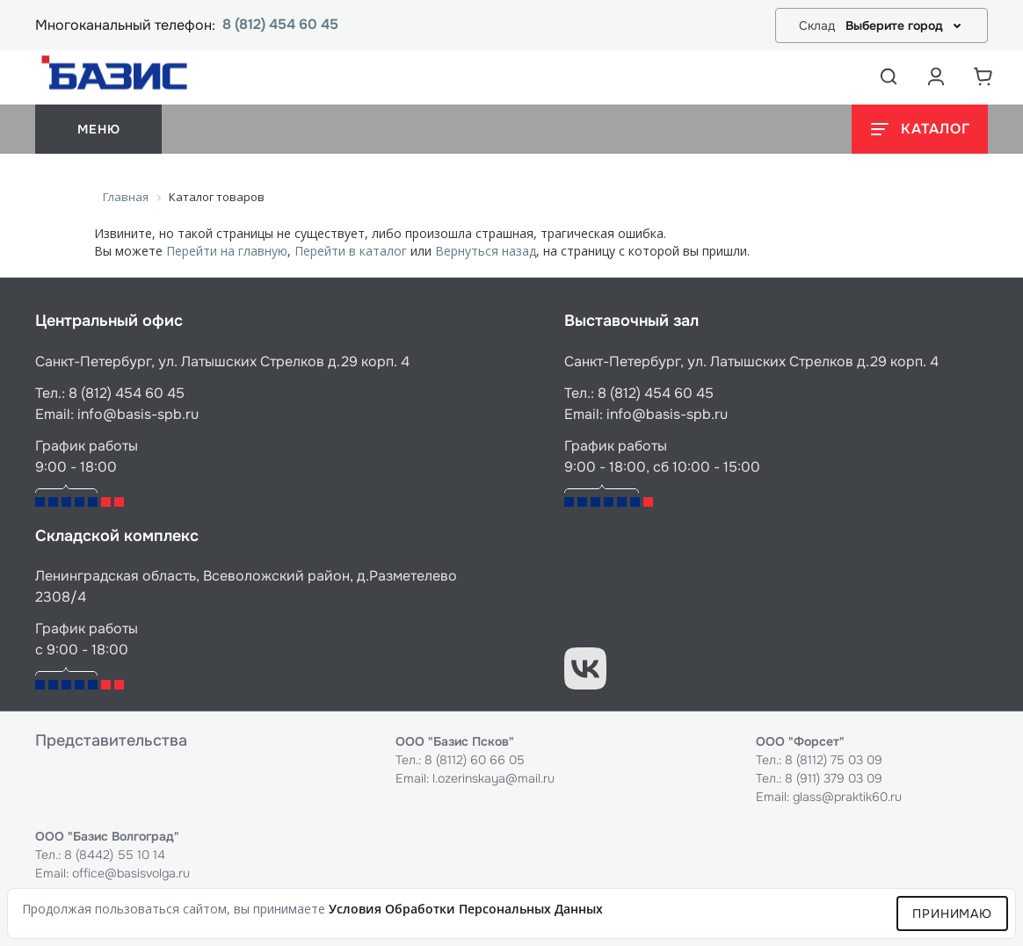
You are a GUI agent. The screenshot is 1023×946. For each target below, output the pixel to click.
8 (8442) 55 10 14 (114, 855)
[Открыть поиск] (888, 76)
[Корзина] (983, 76)
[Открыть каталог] (920, 129)
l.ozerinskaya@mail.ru (493, 778)
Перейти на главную (226, 250)
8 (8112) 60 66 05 (474, 760)
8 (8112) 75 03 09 (833, 760)
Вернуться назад (485, 250)
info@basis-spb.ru (138, 414)
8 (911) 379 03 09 (833, 778)
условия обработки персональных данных (466, 908)
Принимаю (952, 913)
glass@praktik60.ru (847, 797)
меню (98, 129)
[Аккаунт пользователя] (936, 76)
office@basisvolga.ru (131, 873)
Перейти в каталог (350, 250)
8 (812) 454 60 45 (280, 25)
